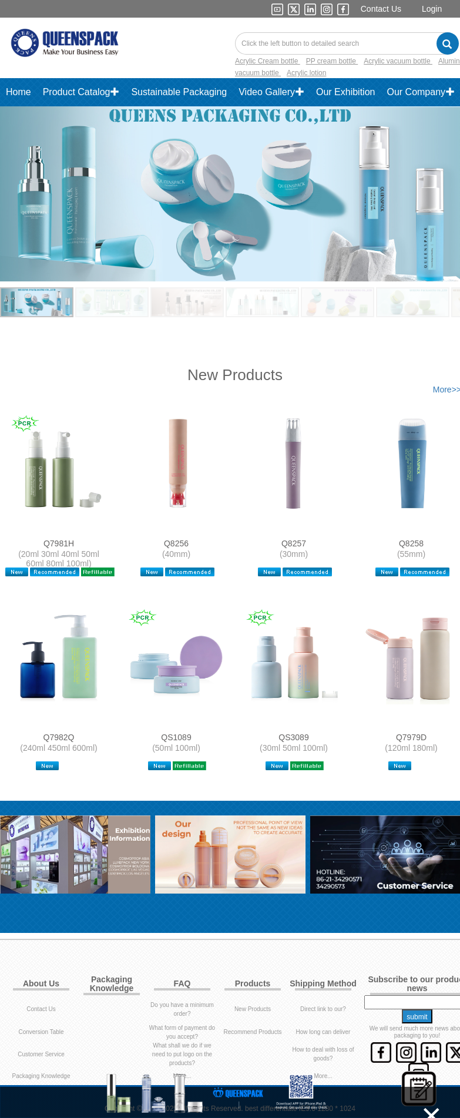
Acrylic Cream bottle (267, 61)
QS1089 (176, 713)
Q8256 (176, 543)
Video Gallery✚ (271, 92)
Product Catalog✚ (81, 92)
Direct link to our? (323, 961)
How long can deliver (323, 984)
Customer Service (41, 1006)
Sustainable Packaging (179, 92)
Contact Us (381, 9)
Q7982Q (59, 713)
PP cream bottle (332, 61)
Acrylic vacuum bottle (398, 61)
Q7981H (58, 543)
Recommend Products (253, 984)
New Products (252, 961)
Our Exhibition (345, 92)
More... (182, 1028)
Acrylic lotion (306, 73)
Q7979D (411, 713)
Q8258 (411, 543)
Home (18, 92)
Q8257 (293, 543)
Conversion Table (40, 984)
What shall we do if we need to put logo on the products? (182, 1006)
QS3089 (293, 713)
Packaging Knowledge (41, 1028)
